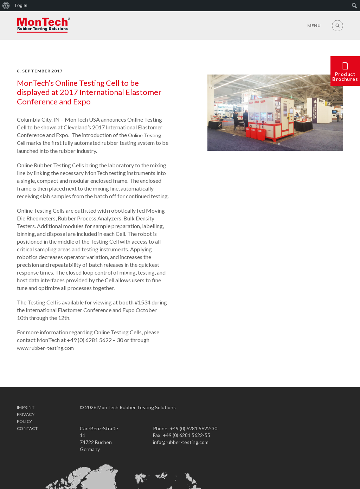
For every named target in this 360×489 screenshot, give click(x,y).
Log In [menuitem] (21, 5)
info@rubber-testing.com (180, 449)
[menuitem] (6, 5)
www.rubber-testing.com (47, 347)
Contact (27, 435)
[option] (275, 112)
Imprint (25, 414)
